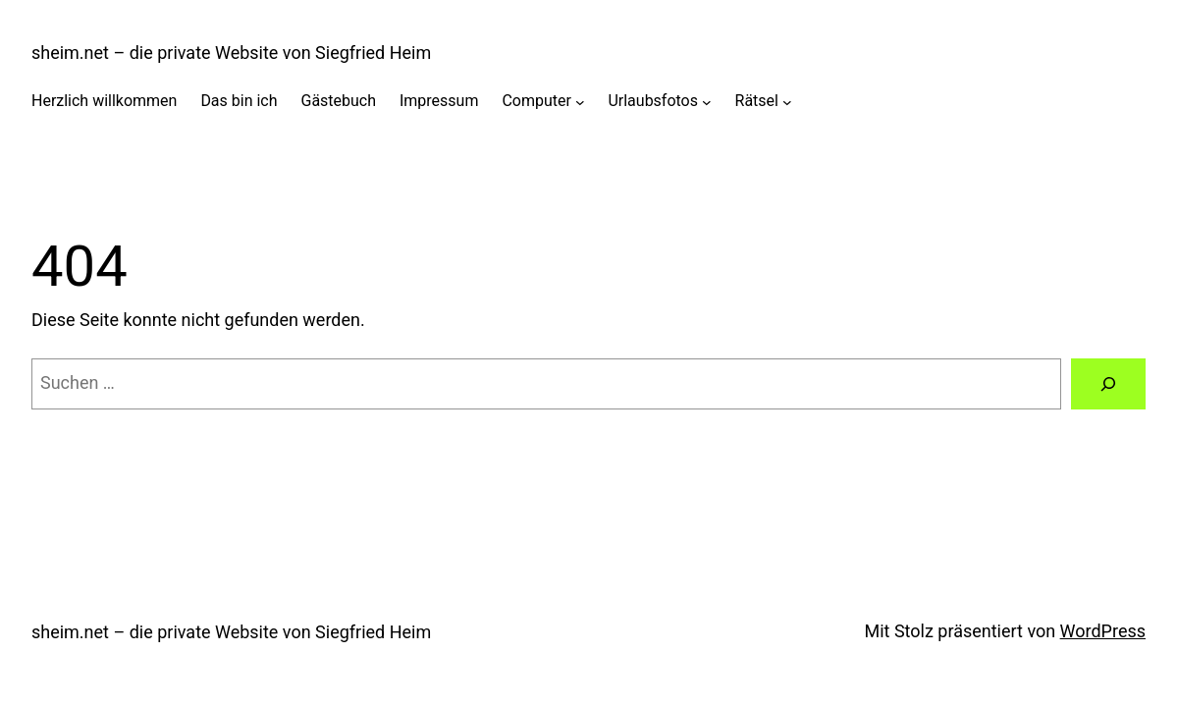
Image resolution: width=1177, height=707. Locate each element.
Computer (536, 100)
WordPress (1103, 631)
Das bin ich (238, 100)
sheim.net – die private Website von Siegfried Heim (231, 52)
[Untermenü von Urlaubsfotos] (707, 101)
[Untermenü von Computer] (580, 101)
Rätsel (756, 100)
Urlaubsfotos (653, 100)
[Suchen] (1108, 383)
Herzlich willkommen (104, 100)
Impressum (439, 100)
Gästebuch (339, 100)
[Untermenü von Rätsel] (787, 101)
